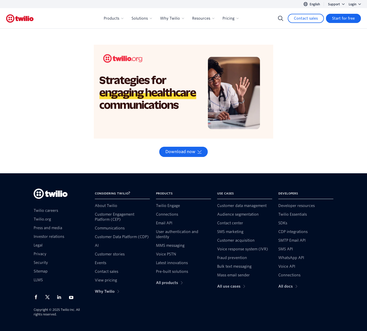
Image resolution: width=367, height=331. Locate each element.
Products (113, 18)
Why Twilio (172, 18)
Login (355, 4)
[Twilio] (20, 18)
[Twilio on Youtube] (72, 297)
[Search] (281, 18)
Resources (203, 18)
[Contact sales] (306, 18)
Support (336, 4)
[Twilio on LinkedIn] (61, 297)
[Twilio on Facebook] (37, 297)
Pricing (230, 18)
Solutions (142, 18)
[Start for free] (343, 18)
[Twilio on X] (49, 297)
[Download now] (183, 152)
